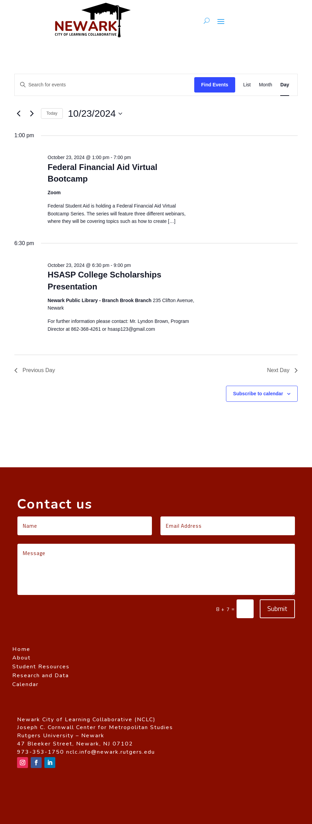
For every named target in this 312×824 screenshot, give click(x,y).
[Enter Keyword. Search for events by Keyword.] (104, 85)
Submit (277, 608)
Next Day (282, 370)
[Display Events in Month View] (265, 85)
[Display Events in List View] (247, 85)
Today (51, 113)
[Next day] (32, 114)
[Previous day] (18, 114)
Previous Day (34, 370)
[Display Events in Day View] (284, 85)
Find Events (214, 84)
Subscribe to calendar (258, 393)
